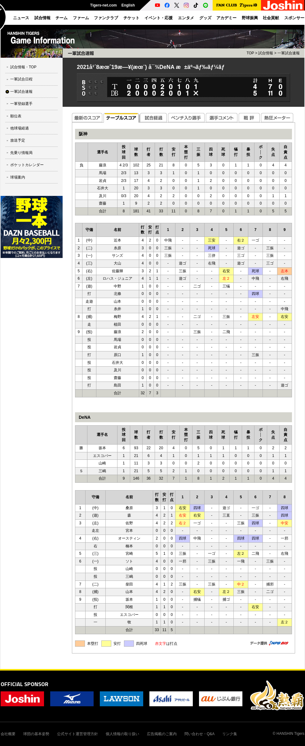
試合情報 (265, 53)
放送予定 (17, 140)
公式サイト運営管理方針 (77, 734)
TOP (250, 53)
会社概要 (8, 734)
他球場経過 (19, 128)
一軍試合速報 (21, 91)
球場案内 (17, 177)
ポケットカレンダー (27, 165)
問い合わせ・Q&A (199, 734)
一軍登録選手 (21, 104)
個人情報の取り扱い (122, 734)
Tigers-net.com (103, 5)
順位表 (15, 116)
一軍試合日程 (21, 79)
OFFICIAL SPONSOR (24, 684)
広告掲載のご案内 (162, 734)
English (128, 5)
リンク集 (229, 734)
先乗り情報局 (21, 153)
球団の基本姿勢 (36, 734)
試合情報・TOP (23, 67)
